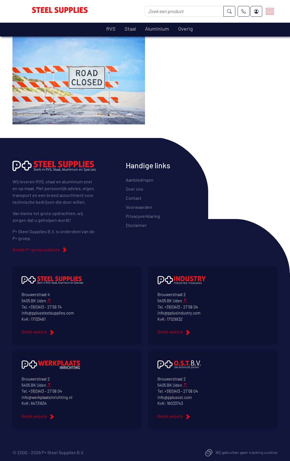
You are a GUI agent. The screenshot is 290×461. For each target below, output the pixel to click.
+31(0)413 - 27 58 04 (181, 307)
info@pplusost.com (174, 397)
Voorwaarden (139, 207)
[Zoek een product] (184, 11)
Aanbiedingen (139, 179)
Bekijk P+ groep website (36, 249)
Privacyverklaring (143, 216)
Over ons (134, 189)
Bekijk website (34, 332)
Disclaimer (136, 225)
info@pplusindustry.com (179, 313)
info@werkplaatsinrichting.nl (47, 397)
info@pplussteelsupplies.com (48, 313)
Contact (134, 198)
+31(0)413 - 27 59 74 (45, 307)
